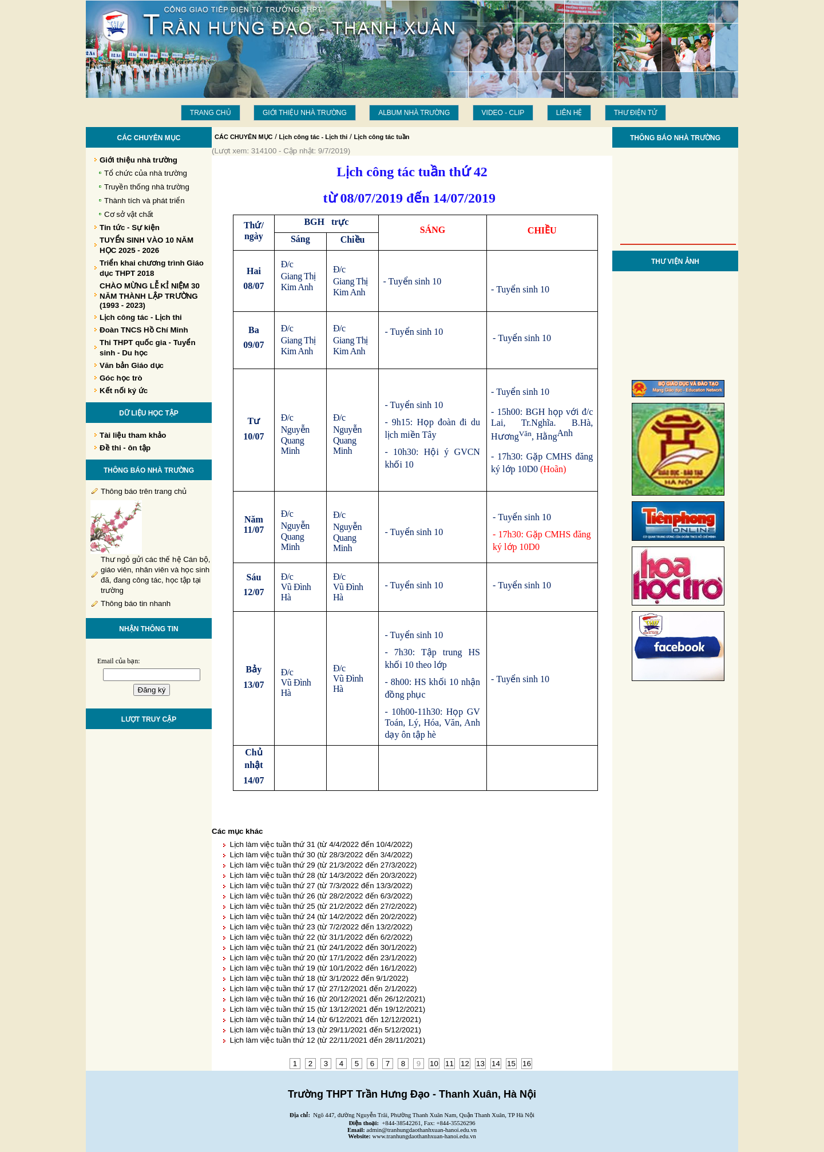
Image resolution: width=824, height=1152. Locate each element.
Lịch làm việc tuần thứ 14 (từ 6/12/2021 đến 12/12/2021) (325, 1019)
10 (434, 1063)
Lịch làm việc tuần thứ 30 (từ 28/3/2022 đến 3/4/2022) (321, 854)
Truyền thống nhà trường (146, 187)
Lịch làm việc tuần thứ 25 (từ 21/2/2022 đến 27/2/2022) (323, 906)
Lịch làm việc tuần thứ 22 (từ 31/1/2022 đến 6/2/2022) (321, 937)
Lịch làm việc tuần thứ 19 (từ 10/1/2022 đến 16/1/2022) (323, 968)
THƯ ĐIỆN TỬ (635, 113)
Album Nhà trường (414, 113)
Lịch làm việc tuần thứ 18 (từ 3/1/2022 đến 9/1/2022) (318, 978)
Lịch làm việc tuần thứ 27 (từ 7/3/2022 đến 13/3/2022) (321, 885)
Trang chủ (210, 113)
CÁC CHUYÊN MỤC (244, 136)
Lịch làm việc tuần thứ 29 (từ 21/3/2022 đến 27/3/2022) (323, 865)
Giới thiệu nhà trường (305, 113)
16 (526, 1063)
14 (496, 1063)
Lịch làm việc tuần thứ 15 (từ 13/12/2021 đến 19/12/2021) (327, 1009)
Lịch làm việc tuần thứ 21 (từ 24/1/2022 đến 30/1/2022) (323, 947)
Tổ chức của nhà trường (145, 173)
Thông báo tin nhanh (136, 603)
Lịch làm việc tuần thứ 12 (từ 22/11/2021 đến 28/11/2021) (327, 1040)
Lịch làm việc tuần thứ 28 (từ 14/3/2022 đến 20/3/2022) (323, 875)
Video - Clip (503, 113)
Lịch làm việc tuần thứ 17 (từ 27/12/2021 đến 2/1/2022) (323, 988)
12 (465, 1063)
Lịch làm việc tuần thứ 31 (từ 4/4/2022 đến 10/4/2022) (321, 844)
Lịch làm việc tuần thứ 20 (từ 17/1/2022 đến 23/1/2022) (323, 957)
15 (511, 1063)
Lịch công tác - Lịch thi (313, 136)
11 (449, 1063)
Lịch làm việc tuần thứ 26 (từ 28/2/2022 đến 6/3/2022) (321, 896)
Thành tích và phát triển (144, 200)
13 (480, 1063)
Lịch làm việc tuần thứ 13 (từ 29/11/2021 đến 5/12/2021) (325, 1030)
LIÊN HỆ (569, 113)
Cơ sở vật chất (128, 214)
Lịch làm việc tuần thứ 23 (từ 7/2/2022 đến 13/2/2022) (321, 927)
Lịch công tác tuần (381, 136)
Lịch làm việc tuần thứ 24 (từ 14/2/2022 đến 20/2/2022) (323, 916)
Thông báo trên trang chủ (144, 491)
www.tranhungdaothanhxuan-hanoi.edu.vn (424, 1136)
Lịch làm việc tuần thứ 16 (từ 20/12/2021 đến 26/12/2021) (327, 999)
